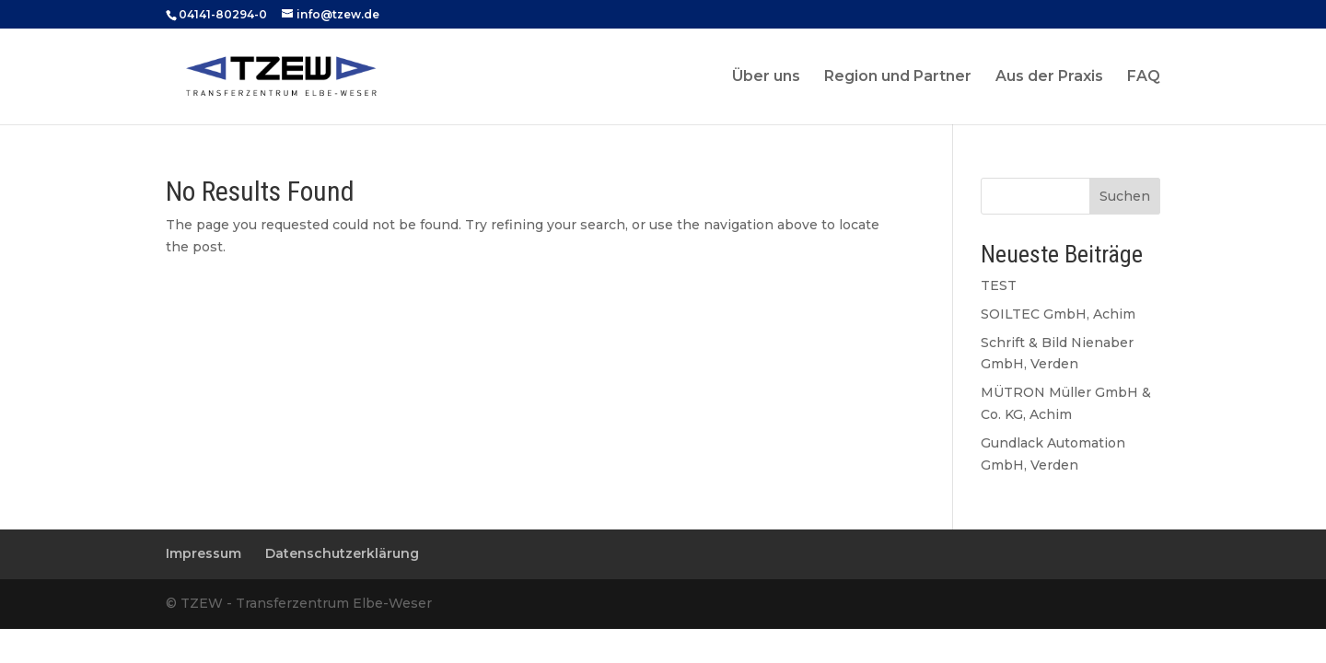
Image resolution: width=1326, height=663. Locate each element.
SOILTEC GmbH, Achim (1058, 314)
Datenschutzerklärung (342, 553)
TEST (999, 285)
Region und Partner (897, 77)
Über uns (766, 77)
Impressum (203, 553)
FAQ (1143, 77)
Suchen (1124, 196)
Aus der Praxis (1049, 77)
